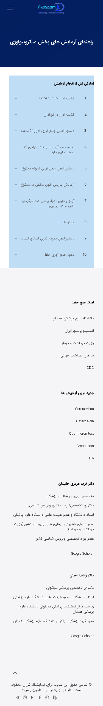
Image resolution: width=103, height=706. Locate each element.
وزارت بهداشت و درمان (77, 343)
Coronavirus (84, 409)
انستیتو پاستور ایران (79, 331)
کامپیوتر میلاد (31, 690)
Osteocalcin (85, 421)
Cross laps (85, 446)
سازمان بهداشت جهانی (77, 355)
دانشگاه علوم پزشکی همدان (73, 318)
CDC (90, 368)
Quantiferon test (81, 434)
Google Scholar (82, 554)
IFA (91, 458)
